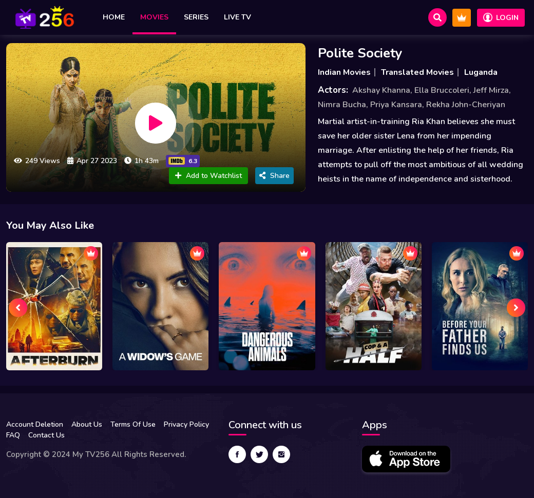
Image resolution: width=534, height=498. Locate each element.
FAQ (13, 435)
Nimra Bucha (342, 104)
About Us (86, 424)
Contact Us (46, 435)
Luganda (481, 72)
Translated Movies (417, 72)
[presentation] (18, 307)
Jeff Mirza (491, 90)
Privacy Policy (186, 424)
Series (196, 17)
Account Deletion (34, 424)
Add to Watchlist (208, 176)
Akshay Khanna (381, 90)
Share (274, 176)
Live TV (237, 17)
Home (114, 17)
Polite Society (360, 53)
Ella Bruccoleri (441, 90)
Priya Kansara (396, 104)
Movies (154, 17)
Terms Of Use (133, 424)
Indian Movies (344, 72)
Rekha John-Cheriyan (465, 104)
